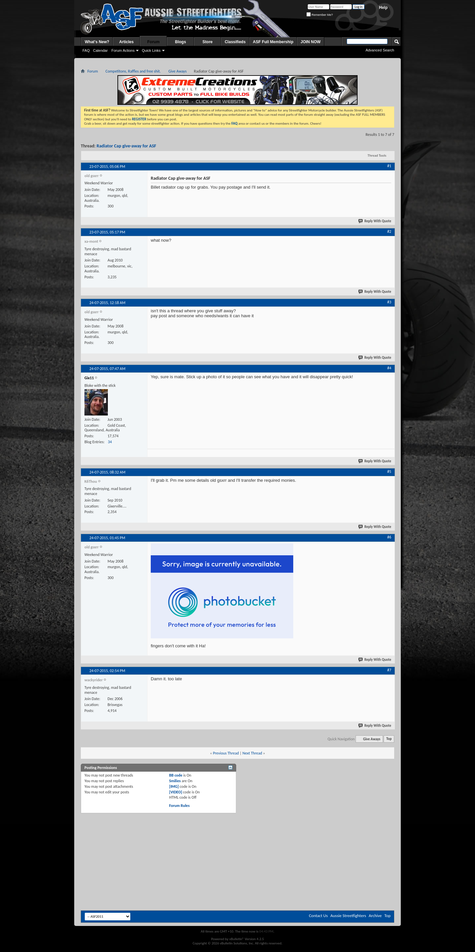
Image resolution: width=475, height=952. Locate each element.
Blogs (180, 42)
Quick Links (151, 50)
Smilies (175, 781)
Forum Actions (123, 50)
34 (110, 442)
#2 (389, 231)
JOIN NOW (311, 42)
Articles (126, 42)
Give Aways (177, 71)
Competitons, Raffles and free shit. (133, 71)
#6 (389, 537)
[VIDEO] (175, 792)
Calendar (100, 50)
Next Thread (252, 753)
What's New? (97, 42)
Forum (153, 42)
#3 (389, 302)
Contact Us (318, 915)
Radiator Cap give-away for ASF (126, 146)
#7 (389, 670)
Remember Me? (319, 14)
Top (389, 739)
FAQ (86, 50)
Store (208, 42)
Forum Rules (179, 805)
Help (383, 7)
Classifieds (235, 42)
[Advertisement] (237, 831)
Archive (375, 915)
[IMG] (174, 786)
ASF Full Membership (273, 42)
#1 (389, 166)
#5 (389, 471)
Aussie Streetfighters (348, 915)
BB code (175, 775)
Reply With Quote (375, 221)
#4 (389, 368)
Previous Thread (226, 753)
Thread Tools (376, 155)
